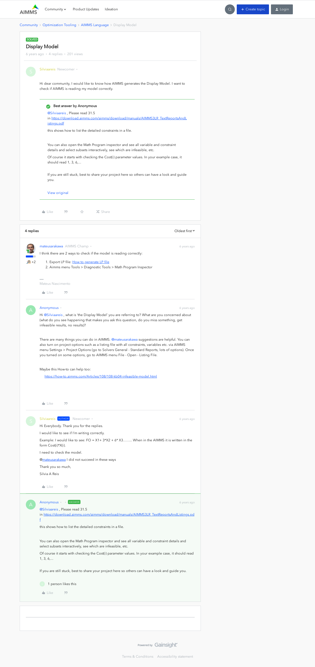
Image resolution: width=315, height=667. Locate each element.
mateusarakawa (51, 246)
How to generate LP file (90, 262)
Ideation (111, 9)
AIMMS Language (95, 25)
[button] (253, 9)
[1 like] (58, 584)
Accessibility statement (175, 656)
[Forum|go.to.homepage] (29, 9)
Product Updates (86, 9)
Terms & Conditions (137, 656)
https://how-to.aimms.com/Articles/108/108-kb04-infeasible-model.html (101, 376)
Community (29, 25)
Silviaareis (47, 69)
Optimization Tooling (59, 25)
